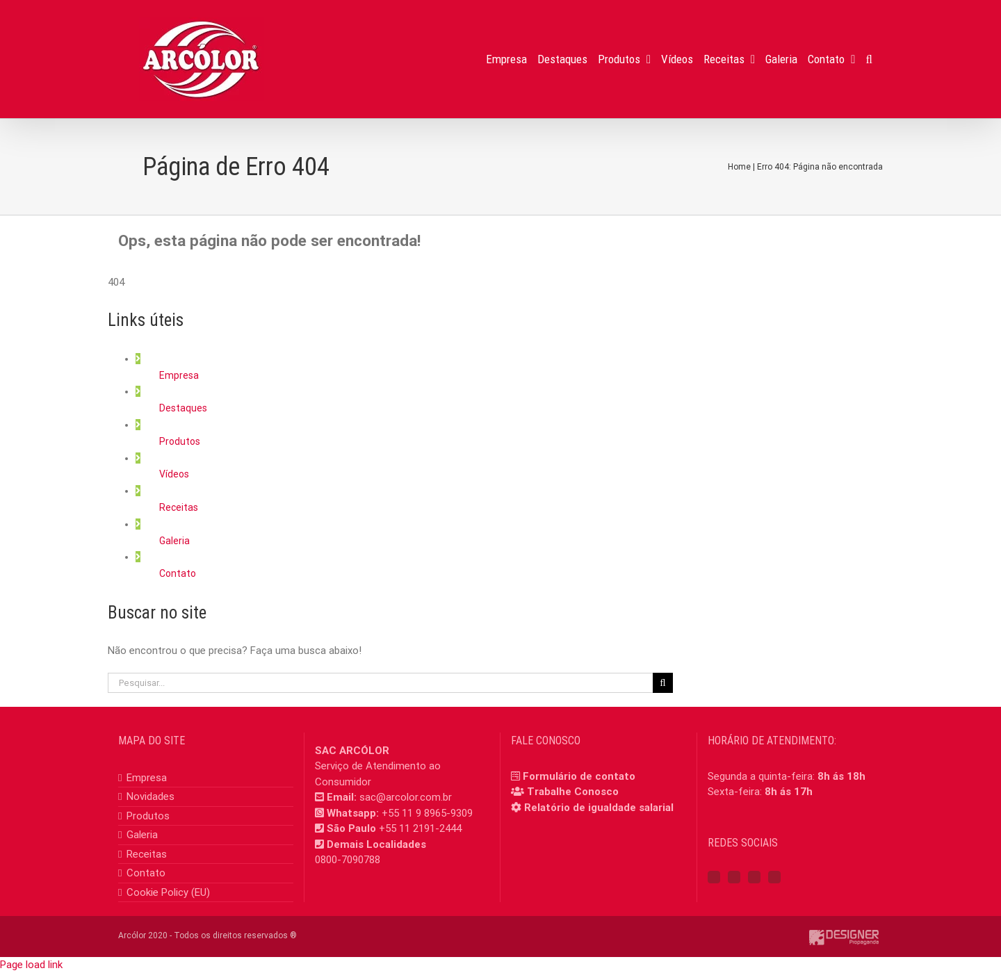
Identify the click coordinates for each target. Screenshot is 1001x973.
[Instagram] (734, 877)
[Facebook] (714, 877)
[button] (869, 59)
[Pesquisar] (663, 683)
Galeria (174, 540)
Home (739, 167)
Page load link (31, 964)
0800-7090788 (347, 859)
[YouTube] (754, 877)
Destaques (183, 408)
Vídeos (174, 474)
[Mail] (774, 877)
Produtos (179, 441)
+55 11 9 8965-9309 (427, 813)
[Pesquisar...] (380, 683)
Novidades (150, 796)
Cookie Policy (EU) (168, 892)
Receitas (178, 507)
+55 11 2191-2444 (420, 828)
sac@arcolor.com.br (405, 797)
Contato (177, 573)
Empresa (179, 375)
